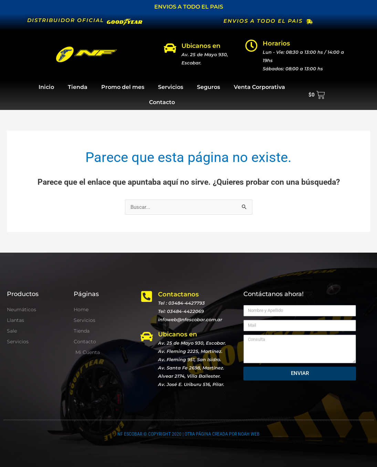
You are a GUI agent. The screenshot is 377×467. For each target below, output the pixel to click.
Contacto (162, 102)
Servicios (170, 87)
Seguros (208, 87)
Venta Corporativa (259, 87)
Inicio (46, 87)
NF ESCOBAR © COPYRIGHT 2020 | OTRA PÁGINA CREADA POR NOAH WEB (188, 434)
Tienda (77, 87)
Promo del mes (122, 87)
